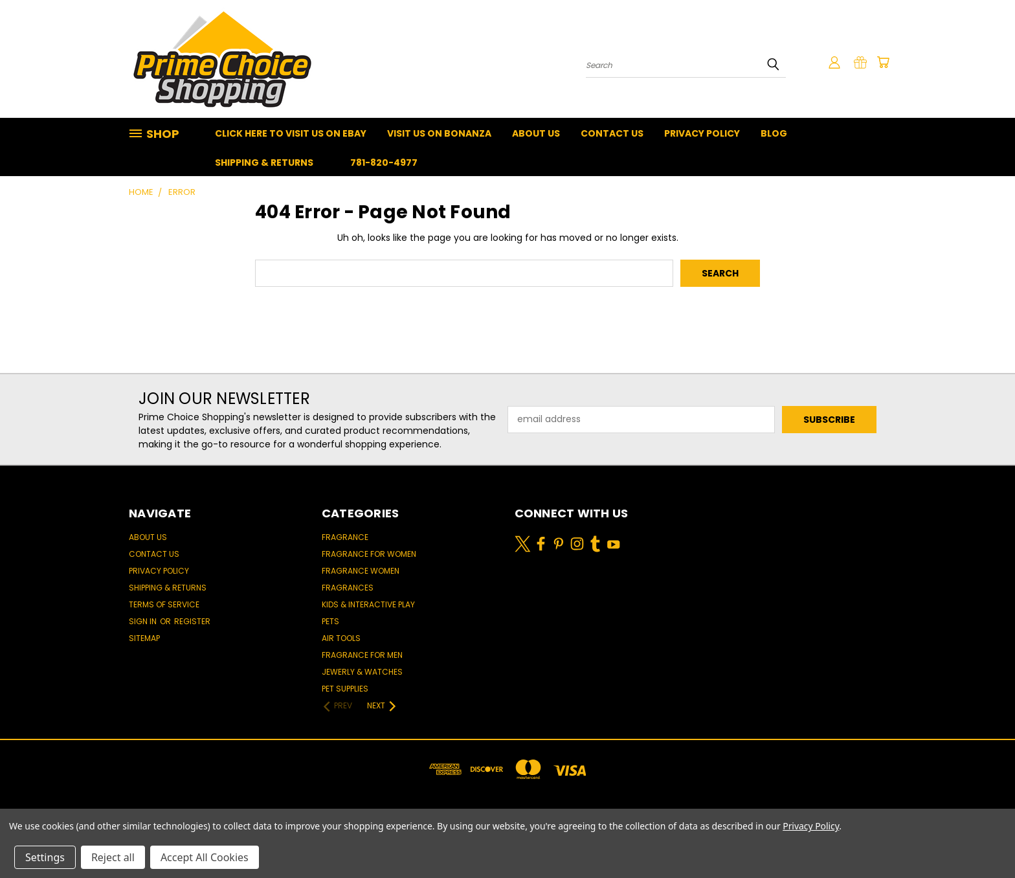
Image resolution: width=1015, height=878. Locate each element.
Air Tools (341, 638)
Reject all (113, 857)
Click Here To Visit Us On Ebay (290, 133)
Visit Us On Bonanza (439, 133)
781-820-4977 (384, 162)
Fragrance (345, 537)
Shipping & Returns (264, 162)
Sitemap (144, 638)
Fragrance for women (369, 553)
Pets (330, 621)
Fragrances (348, 587)
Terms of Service (164, 604)
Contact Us (612, 133)
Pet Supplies (345, 688)
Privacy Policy (702, 133)
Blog (774, 133)
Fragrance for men (362, 654)
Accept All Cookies (205, 857)
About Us (536, 133)
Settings (45, 857)
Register (192, 621)
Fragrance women (360, 570)
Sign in (144, 621)
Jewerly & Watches (362, 671)
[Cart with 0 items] (882, 62)
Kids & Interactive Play (368, 604)
